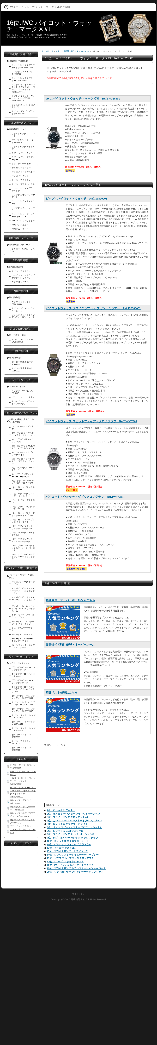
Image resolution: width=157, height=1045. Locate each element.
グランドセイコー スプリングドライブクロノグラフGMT (23, 689)
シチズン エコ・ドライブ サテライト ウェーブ (23, 276)
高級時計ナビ (78, 899)
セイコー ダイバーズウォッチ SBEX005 (23, 112)
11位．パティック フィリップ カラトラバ (69, 844)
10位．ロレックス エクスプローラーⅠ (67, 841)
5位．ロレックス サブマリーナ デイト (67, 824)
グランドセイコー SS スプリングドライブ (22, 681)
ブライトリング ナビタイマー (23, 147)
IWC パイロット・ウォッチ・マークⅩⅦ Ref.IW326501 (83, 98)
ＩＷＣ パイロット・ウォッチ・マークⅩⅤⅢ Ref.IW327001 (23, 98)
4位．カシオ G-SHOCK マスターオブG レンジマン (74, 820)
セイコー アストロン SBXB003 (21, 735)
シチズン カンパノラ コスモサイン (23, 106)
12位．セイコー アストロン (61, 848)
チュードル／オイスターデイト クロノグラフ (23, 622)
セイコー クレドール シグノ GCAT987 (23, 716)
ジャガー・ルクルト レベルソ (23, 250)
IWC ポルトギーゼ (20, 229)
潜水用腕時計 (15, 357)
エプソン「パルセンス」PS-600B (23, 392)
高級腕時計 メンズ (17, 129)
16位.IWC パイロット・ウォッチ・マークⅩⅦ (49, 25)
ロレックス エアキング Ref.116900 (22, 72)
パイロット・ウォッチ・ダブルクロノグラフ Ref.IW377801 (85, 496)
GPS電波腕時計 (16, 267)
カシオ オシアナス (20, 282)
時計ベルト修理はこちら (62, 692)
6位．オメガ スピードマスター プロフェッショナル (74, 827)
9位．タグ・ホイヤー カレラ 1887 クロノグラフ (72, 837)
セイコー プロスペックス (23, 184)
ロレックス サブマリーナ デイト (23, 196)
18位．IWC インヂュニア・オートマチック (70, 865)
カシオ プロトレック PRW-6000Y (21, 303)
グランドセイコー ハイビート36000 (23, 675)
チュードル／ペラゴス (22, 634)
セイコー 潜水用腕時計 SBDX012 (22, 363)
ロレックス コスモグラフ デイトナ (23, 189)
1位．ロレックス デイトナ (61, 810)
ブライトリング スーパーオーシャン (23, 141)
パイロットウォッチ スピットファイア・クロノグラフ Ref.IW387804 (91, 421)
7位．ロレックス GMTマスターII (65, 831)
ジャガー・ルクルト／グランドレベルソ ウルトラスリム (23, 608)
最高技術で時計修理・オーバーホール (70, 644)
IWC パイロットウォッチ (23, 221)
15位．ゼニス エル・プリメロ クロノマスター (71, 858)
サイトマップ (78, 894)
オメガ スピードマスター (23, 172)
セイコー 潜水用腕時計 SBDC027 (22, 369)
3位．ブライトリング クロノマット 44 (67, 817)
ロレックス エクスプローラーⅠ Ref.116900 (23, 79)
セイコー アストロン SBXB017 (21, 748)
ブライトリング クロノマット (23, 134)
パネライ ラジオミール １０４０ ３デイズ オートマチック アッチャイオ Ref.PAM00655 (23, 88)
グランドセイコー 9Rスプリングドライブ (23, 668)
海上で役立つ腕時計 (18, 335)
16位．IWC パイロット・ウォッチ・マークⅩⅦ (23, 527)
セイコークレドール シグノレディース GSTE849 (23, 703)
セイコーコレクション (19, 663)
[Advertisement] (97, 771)
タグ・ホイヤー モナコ (22, 164)
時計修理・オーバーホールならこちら (70, 600)
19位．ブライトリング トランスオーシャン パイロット (76, 868)
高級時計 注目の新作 (18, 61)
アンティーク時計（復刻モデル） (21, 576)
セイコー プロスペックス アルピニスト (23, 309)
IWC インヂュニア (20, 225)
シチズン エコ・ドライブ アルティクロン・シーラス (23, 317)
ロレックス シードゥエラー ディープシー (23, 215)
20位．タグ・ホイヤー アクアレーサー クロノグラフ (75, 872)
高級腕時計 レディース (19, 244)
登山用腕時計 (15, 297)
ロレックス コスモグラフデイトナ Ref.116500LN (23, 66)
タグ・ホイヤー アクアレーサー (23, 158)
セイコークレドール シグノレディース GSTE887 (23, 710)
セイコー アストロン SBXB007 (21, 742)
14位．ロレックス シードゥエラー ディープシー (73, 854)
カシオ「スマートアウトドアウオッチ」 (23, 402)
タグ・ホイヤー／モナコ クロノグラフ (23, 616)
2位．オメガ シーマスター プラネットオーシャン (73, 814)
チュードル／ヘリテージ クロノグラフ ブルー (23, 639)
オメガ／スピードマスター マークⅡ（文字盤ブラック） (23, 590)
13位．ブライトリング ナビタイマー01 (67, 851)
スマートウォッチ (17, 386)
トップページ (47, 51)
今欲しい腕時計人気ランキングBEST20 (72, 51)
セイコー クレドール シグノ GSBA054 (23, 723)
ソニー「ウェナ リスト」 (23, 397)
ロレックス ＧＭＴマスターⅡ (23, 202)
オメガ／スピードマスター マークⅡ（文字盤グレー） (23, 599)
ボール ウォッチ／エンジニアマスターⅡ (23, 646)
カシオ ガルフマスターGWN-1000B (22, 340)
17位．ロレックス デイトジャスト (65, 861)
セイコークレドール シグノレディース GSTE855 (23, 697)
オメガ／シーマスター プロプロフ (23, 583)
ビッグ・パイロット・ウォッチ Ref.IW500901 (76, 198)
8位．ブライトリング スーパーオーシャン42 (70, 834)
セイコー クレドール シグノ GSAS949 (23, 729)
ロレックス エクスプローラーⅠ (23, 209)
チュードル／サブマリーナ (23, 629)
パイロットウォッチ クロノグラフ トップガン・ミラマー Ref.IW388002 (93, 308)
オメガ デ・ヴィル (20, 176)
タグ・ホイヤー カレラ (22, 153)
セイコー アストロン (21, 180)
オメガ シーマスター (21, 168)
